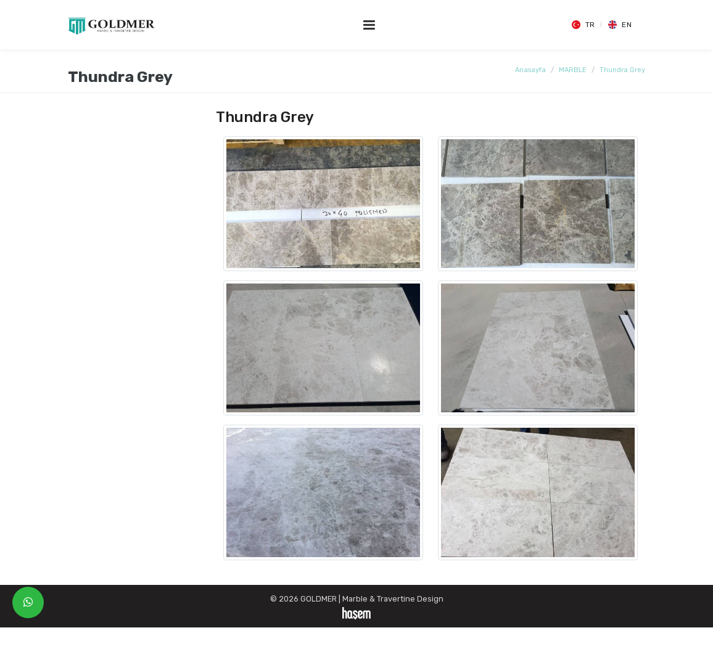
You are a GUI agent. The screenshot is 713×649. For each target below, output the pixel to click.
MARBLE (573, 70)
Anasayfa (530, 70)
